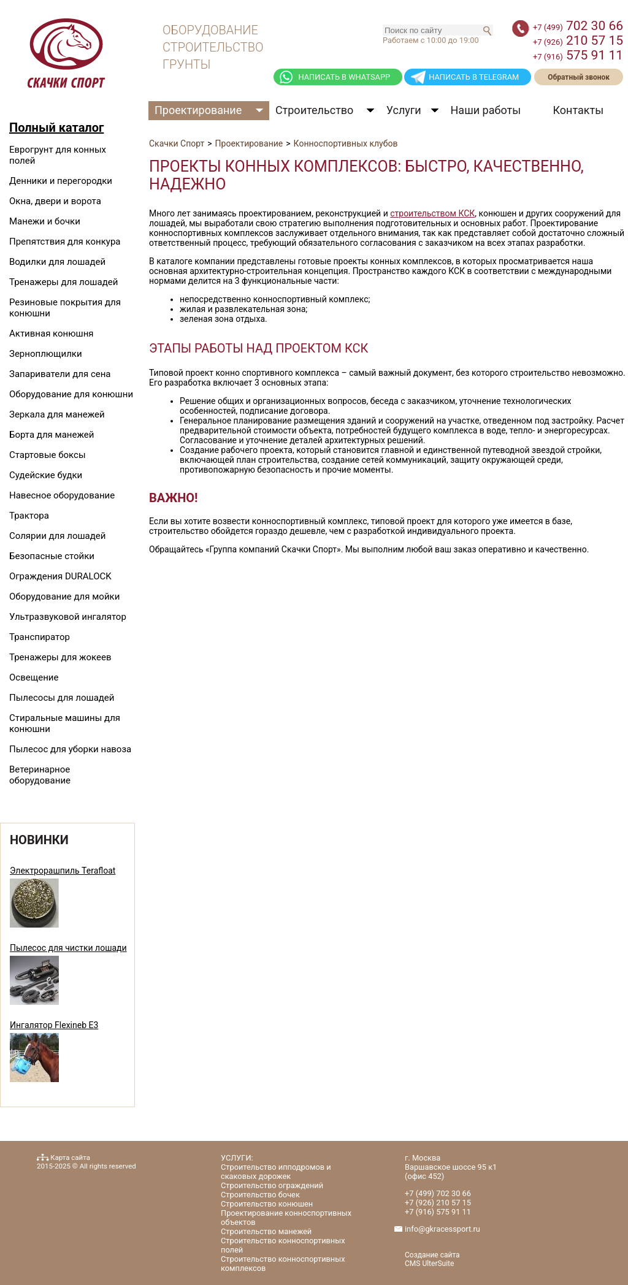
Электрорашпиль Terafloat (62, 870)
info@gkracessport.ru (442, 1229)
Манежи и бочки (44, 221)
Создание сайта (432, 1255)
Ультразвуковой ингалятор (67, 616)
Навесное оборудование (62, 495)
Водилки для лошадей (57, 261)
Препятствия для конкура (64, 241)
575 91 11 (578, 55)
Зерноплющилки (45, 353)
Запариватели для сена (60, 373)
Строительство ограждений (272, 1185)
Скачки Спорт (176, 143)
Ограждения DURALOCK (60, 576)
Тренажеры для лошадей (63, 282)
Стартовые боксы (47, 454)
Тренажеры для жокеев (60, 657)
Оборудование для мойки (64, 596)
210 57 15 (578, 40)
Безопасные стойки (51, 556)
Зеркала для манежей (57, 414)
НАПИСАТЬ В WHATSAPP (344, 77)
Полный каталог (56, 127)
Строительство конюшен (267, 1203)
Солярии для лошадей (57, 535)
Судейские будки (45, 475)
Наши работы (486, 110)
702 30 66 (578, 25)
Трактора (29, 515)
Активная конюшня (51, 333)
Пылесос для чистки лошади (68, 948)
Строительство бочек (260, 1194)
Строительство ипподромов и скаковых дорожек (276, 1171)
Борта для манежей (51, 434)
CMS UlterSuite (429, 1263)
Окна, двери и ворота (55, 201)
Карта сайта (70, 1157)
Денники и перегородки (60, 180)
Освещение (33, 677)
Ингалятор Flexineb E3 (54, 1025)
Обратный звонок (579, 77)
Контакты (578, 110)
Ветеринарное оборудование (40, 775)
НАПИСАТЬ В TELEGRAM (474, 77)
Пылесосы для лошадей (61, 697)
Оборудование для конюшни (71, 394)
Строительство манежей (266, 1231)
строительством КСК (432, 213)
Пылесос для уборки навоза (70, 749)
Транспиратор (39, 636)
